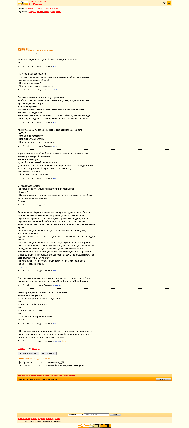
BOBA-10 (56, 324)
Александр (57, 285)
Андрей (55, 205)
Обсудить (40, 66)
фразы (48, 9)
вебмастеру (50, 419)
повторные (45, 375)
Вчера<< (21, 349)
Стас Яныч (57, 341)
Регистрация (38, 4)
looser (55, 178)
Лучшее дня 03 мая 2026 (37, 1)
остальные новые (33, 375)
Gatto (55, 66)
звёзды (20, 267)
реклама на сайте (24, 419)
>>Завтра (36, 349)
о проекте (41, 419)
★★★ (64, 341)
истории (37, 9)
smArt (55, 146)
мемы (43, 9)
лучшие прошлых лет (58, 375)
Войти (31, 4)
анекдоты (29, 9)
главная (21, 379)
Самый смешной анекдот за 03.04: (35, 359)
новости (57, 419)
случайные (71, 375)
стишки (55, 9)
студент (26, 267)
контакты (34, 419)
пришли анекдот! (163, 379)
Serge (55, 271)
